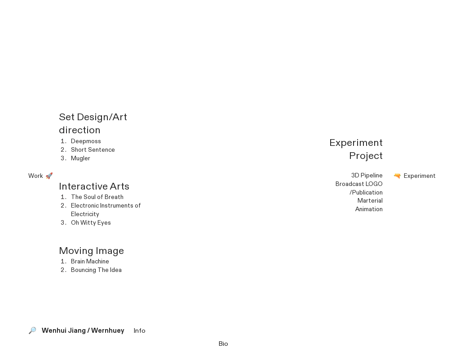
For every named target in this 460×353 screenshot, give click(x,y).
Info (139, 330)
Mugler (80, 158)
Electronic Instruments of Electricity (106, 210)
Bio (223, 343)
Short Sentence (93, 150)
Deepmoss (86, 141)
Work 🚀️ (39, 176)
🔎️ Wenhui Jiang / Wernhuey (80, 330)
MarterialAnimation (369, 205)
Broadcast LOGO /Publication (359, 188)
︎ (451, 9)
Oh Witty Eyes (91, 223)
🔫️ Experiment (415, 176)
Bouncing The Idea (96, 270)
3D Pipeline (367, 176)
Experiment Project (356, 149)
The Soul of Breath (97, 197)
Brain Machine (90, 262)
